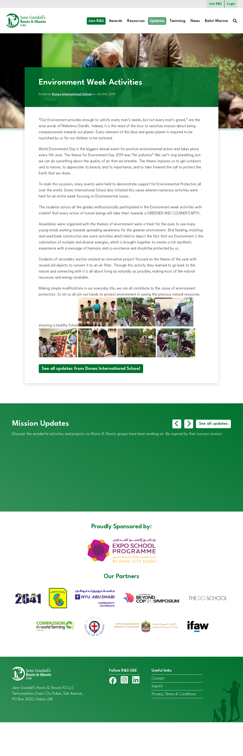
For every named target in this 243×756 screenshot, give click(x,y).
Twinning (177, 21)
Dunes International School (72, 94)
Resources (136, 21)
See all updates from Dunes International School (91, 369)
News (195, 21)
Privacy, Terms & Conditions (174, 728)
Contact (158, 712)
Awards (115, 21)
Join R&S (214, 4)
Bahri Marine (216, 21)
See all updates (212, 424)
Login (230, 4)
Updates (157, 21)
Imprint (157, 720)
